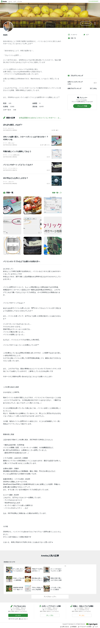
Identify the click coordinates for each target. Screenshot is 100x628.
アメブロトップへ (50, 596)
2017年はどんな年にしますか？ (15, 178)
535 (53, 130)
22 (48, 183)
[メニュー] (95, 24)
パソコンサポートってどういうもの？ (18, 165)
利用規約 (73, 626)
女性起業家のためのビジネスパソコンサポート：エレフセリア (43, 118)
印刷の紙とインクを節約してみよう (17, 151)
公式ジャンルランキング (75, 82)
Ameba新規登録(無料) (93, 1)
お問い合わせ (64, 626)
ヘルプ (95, 626)
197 (42, 145)
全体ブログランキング (74, 88)
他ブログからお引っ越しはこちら (17, 619)
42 (48, 170)
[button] (85, 23)
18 (48, 157)
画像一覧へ (57, 193)
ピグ (86, 35)
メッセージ (72, 35)
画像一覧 (72, 38)
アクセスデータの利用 (84, 626)
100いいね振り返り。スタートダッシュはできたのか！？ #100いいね (25, 138)
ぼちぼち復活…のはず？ (12, 125)
